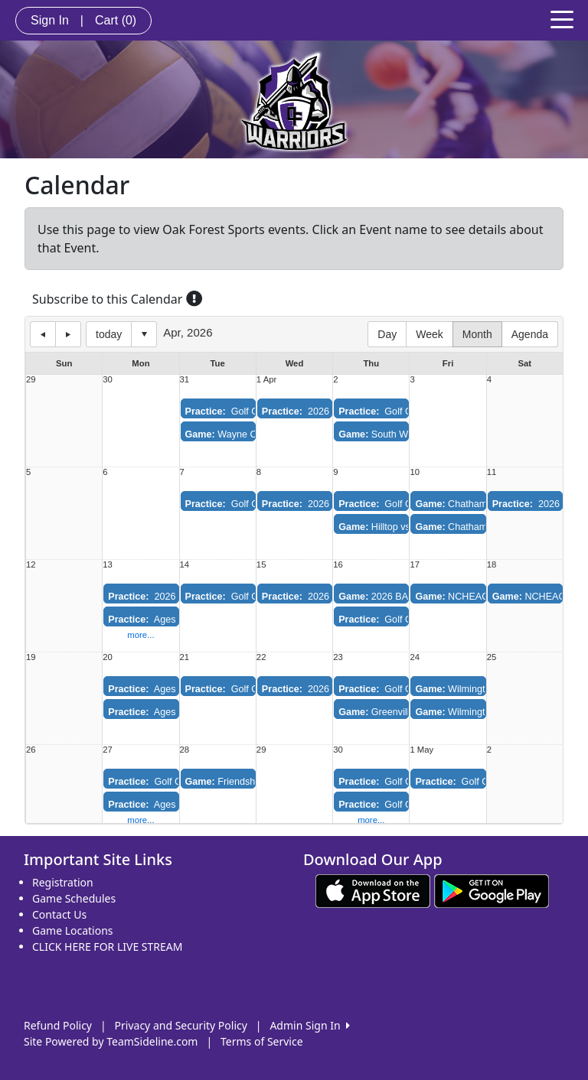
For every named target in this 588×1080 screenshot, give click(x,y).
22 (261, 657)
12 (31, 565)
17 (415, 565)
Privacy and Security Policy (181, 1025)
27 (108, 750)
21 (185, 657)
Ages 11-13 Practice (174, 619)
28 (185, 750)
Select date (144, 334)
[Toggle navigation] (562, 18)
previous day (43, 334)
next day (68, 334)
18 (492, 565)
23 (338, 657)
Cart (115, 20)
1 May (421, 750)
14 (185, 565)
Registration (62, 882)
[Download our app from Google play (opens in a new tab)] (491, 890)
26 (31, 750)
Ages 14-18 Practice (174, 712)
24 (415, 657)
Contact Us (59, 914)
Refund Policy (58, 1025)
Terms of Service (261, 1041)
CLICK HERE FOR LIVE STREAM (107, 946)
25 (492, 657)
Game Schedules (74, 898)
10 (415, 472)
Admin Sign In (309, 1025)
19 (31, 657)
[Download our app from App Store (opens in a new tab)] (372, 890)
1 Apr (266, 380)
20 (108, 657)
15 (261, 565)
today (109, 334)
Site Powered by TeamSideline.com (111, 1041)
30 (108, 380)
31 (185, 380)
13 (108, 565)
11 (492, 472)
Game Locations (72, 930)
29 (31, 380)
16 (338, 565)
